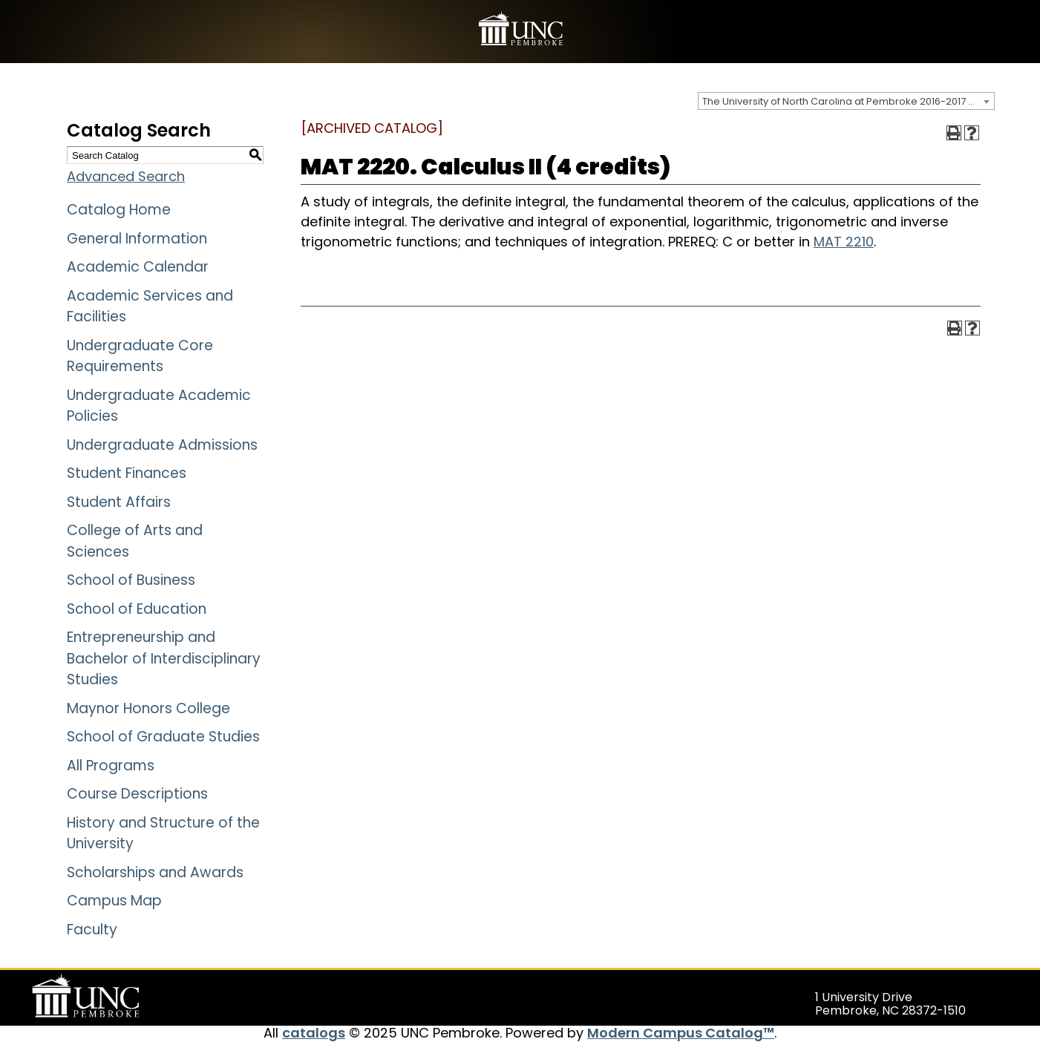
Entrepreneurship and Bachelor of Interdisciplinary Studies (164, 658)
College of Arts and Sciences (135, 541)
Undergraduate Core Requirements (140, 356)
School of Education (136, 609)
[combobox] (846, 101)
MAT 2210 (844, 241)
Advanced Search (126, 176)
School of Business (131, 580)
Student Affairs (119, 502)
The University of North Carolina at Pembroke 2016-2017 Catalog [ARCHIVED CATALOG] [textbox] (848, 101)
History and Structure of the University (163, 833)
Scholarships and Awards (155, 872)
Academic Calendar (138, 267)
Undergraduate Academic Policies (159, 406)
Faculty (92, 930)
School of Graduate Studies (163, 737)
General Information (137, 239)
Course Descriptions (137, 794)
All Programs (110, 766)
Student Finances (126, 473)
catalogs (313, 1032)
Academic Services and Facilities (150, 306)
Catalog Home (119, 210)
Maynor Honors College (148, 708)
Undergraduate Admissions (162, 445)
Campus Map (114, 901)
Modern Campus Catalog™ (680, 1032)
